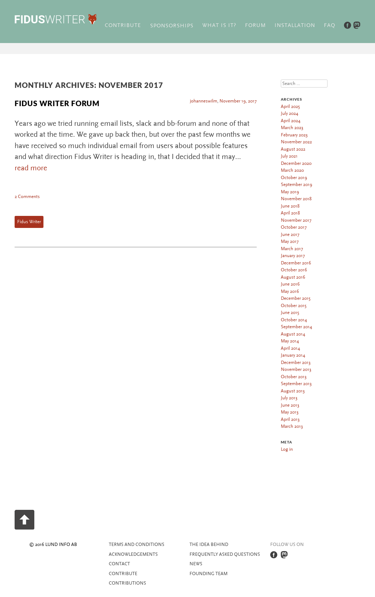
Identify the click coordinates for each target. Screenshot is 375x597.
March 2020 (292, 170)
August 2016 (293, 277)
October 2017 (294, 227)
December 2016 (296, 262)
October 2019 (294, 177)
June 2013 (290, 405)
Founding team (208, 573)
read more (31, 168)
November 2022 (296, 141)
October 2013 (294, 376)
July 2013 (289, 397)
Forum (255, 25)
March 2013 (292, 426)
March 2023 (292, 127)
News (196, 563)
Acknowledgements (133, 554)
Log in (287, 449)
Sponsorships (172, 26)
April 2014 (290, 348)
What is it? (219, 25)
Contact (119, 563)
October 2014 (294, 319)
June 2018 (290, 206)
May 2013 (290, 412)
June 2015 (290, 312)
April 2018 (290, 213)
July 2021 (289, 156)
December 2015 (295, 298)
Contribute (123, 25)
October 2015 (293, 305)
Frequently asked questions (225, 554)
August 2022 (293, 149)
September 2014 (296, 326)
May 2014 (290, 341)
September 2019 (296, 184)
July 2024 (289, 113)
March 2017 (292, 248)
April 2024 (291, 120)
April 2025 (290, 106)
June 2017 (290, 234)
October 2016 (294, 269)
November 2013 (296, 369)
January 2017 (293, 255)
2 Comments (27, 196)
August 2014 (293, 334)
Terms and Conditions (136, 544)
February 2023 (294, 134)
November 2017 (296, 220)
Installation (295, 25)
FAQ (329, 25)
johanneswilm (203, 101)
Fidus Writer (29, 221)
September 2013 (296, 383)
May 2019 (290, 191)
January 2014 (293, 355)
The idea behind (209, 544)
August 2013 (293, 391)
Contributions (127, 583)
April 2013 (290, 419)
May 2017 (290, 241)
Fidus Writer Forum (57, 103)
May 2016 (290, 291)
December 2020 (296, 163)
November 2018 (296, 198)
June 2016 (290, 284)
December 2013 (296, 362)
